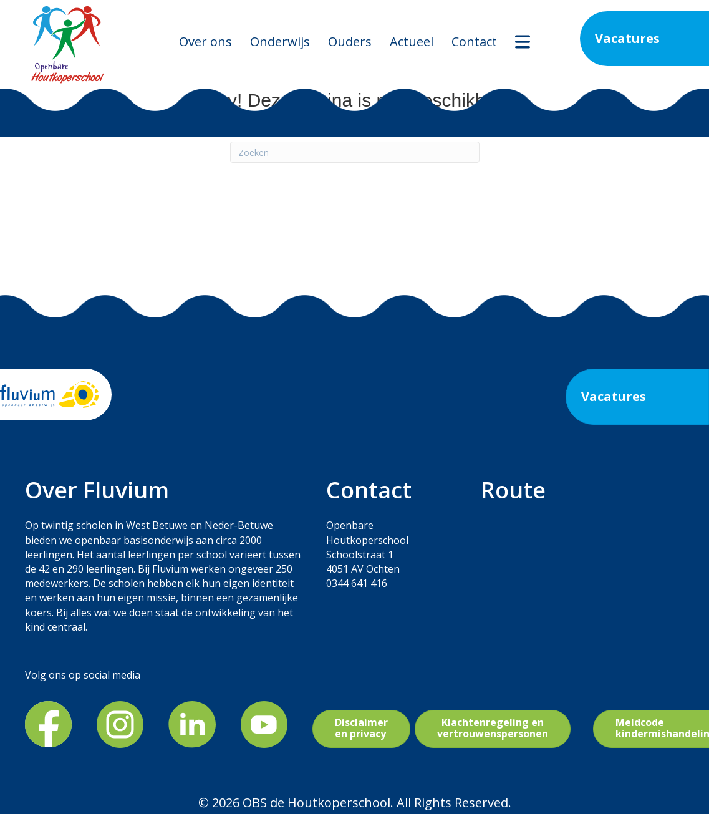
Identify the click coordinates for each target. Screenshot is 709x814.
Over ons (205, 41)
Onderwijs (280, 41)
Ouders (350, 41)
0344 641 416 (356, 583)
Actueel (411, 41)
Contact (474, 41)
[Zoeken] (355, 152)
